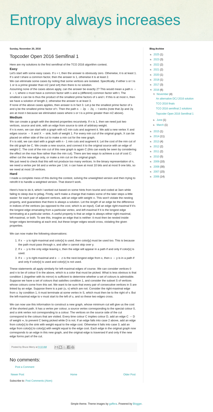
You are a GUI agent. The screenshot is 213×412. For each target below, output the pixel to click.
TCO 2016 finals (165, 103)
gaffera (113, 403)
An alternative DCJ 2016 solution (175, 98)
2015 (157, 131)
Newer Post (17, 374)
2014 (157, 136)
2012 (157, 146)
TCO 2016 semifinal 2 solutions (174, 108)
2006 (157, 176)
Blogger (137, 403)
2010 (157, 156)
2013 (157, 141)
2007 (157, 171)
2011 (157, 151)
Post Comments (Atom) (38, 380)
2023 (157, 59)
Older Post (129, 374)
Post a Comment (24, 366)
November (163, 94)
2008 (157, 166)
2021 (157, 69)
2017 (157, 84)
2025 (157, 54)
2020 (157, 74)
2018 (157, 79)
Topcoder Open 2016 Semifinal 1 (175, 113)
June (160, 119)
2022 (157, 64)
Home (73, 374)
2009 (157, 161)
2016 (157, 89)
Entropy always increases (95, 19)
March (161, 124)
